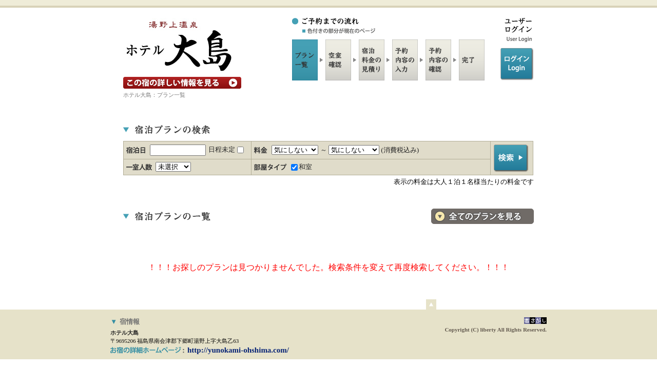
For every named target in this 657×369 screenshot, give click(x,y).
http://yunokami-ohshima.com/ (238, 350)
